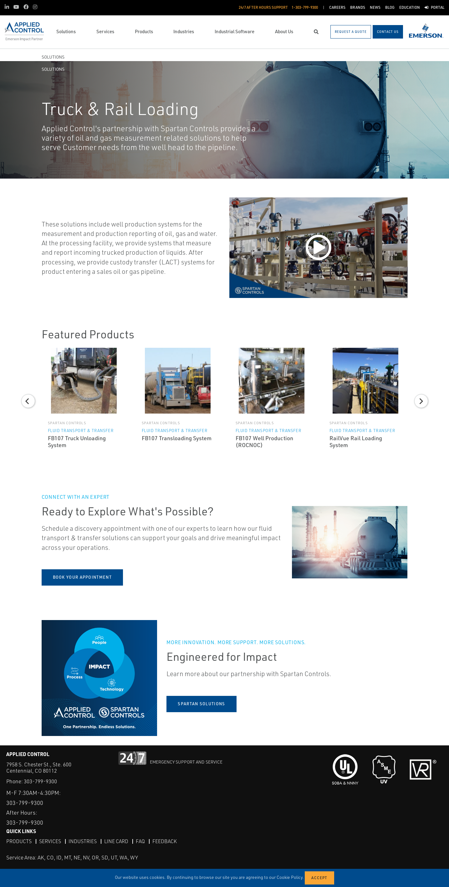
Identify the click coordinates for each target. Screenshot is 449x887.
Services (50, 841)
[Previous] (28, 401)
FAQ (140, 841)
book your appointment (82, 577)
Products (19, 841)
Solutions (53, 57)
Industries (83, 841)
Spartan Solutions (201, 703)
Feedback (164, 841)
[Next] (421, 401)
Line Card (116, 841)
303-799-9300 (40, 781)
